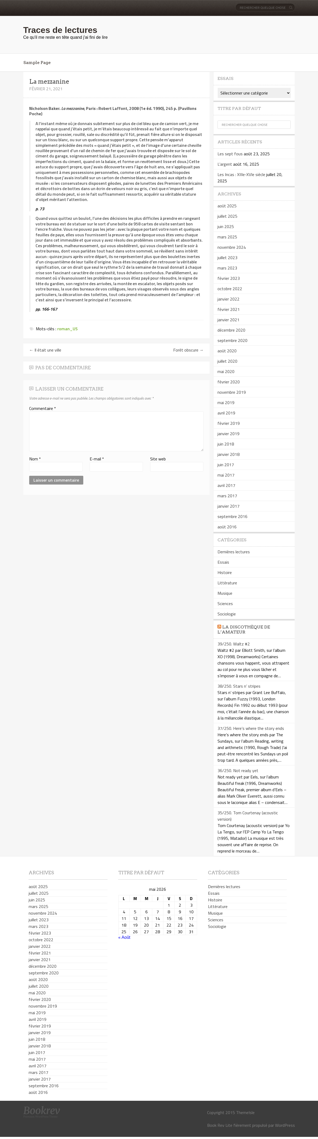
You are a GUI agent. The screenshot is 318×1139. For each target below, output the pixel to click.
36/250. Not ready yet (237, 770)
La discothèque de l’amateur (243, 629)
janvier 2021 (228, 319)
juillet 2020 (227, 361)
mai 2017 (225, 475)
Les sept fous (230, 154)
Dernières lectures (233, 552)
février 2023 (228, 278)
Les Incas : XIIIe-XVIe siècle (241, 174)
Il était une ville (45, 350)
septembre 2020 (232, 340)
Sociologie (226, 614)
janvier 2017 (228, 506)
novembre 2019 (231, 392)
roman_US (67, 329)
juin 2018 (225, 444)
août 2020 (227, 351)
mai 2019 (225, 402)
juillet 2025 (227, 216)
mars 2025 (227, 237)
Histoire (224, 572)
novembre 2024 (231, 247)
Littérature (227, 583)
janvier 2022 (228, 299)
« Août (124, 937)
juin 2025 (225, 226)
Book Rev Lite (219, 1125)
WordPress (285, 1125)
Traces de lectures (60, 30)
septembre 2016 (232, 516)
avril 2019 (226, 413)
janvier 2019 (228, 433)
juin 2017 (225, 464)
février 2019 (228, 423)
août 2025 (227, 206)
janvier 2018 (228, 454)
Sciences (225, 603)
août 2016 (227, 527)
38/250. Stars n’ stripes (238, 686)
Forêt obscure (188, 350)
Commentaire (42, 408)
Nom (35, 459)
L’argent (224, 164)
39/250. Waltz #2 (233, 644)
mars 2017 (227, 496)
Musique (224, 593)
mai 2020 (225, 371)
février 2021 (228, 309)
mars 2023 (227, 268)
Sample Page (37, 62)
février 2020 (228, 382)
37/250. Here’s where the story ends (250, 728)
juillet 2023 (227, 257)
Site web (158, 459)
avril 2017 (226, 485)
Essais (223, 562)
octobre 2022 (229, 288)
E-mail (97, 459)
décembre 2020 (231, 330)
